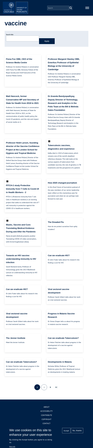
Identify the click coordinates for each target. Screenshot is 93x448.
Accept (66, 430)
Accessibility (46, 411)
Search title (9, 35)
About (46, 407)
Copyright (46, 419)
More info (12, 447)
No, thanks (77, 430)
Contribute (46, 415)
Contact (46, 424)
